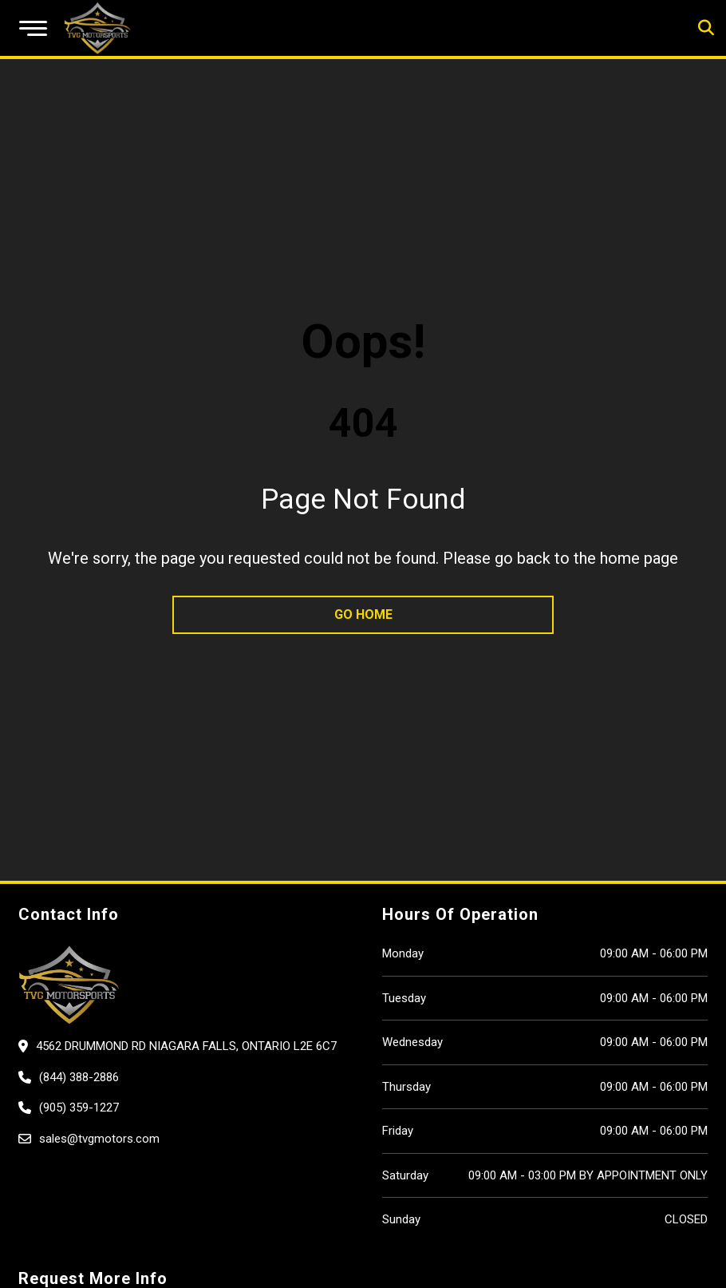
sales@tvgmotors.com (99, 1138)
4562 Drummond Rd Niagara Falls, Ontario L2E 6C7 (186, 1046)
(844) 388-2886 (79, 1077)
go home (363, 614)
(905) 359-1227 (79, 1107)
